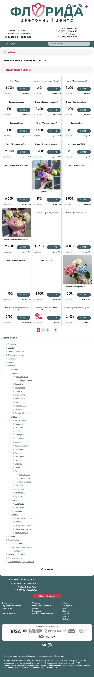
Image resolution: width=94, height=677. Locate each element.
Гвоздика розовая (16, 102)
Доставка (12, 344)
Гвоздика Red (76, 123)
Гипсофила (19, 435)
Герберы (18, 431)
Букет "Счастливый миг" (77, 102)
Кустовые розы (21, 445)
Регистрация (16, 551)
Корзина (11, 536)
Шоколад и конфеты (23, 529)
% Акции (14, 369)
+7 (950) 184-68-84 (26, 590)
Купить (23, 89)
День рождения (25, 380)
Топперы (18, 522)
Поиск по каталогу (15, 558)
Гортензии (19, 438)
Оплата (11, 347)
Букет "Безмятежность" (77, 81)
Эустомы (18, 496)
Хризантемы (20, 493)
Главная (11, 362)
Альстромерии (21, 420)
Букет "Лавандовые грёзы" (46, 102)
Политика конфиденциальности (21, 561)
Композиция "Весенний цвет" (76, 308)
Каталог (11, 366)
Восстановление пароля (21, 547)
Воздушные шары (22, 525)
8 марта (18, 391)
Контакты (12, 358)
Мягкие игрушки (21, 533)
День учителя (20, 406)
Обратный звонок (47, 596)
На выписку (19, 409)
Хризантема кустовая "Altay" (46, 81)
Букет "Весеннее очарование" (16, 239)
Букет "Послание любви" (16, 144)
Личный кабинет (14, 540)
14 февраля (20, 387)
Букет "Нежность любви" (77, 213)
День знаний (20, 402)
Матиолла (19, 456)
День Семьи (20, 398)
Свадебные (19, 384)
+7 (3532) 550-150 (26, 587)
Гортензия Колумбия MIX (77, 287)
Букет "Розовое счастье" (46, 123)
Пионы (18, 467)
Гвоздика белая (16, 123)
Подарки (14, 514)
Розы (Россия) (24, 478)
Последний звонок (22, 413)
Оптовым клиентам (16, 355)
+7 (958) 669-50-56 (67, 36)
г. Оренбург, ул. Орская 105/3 (18, 33)
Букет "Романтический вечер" (16, 165)
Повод (14, 373)
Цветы (14, 416)
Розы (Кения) (24, 474)
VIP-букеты (19, 503)
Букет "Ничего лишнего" (16, 260)
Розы (17, 471)
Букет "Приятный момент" (46, 144)
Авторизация (16, 543)
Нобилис (18, 460)
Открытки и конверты (24, 518)
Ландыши (19, 449)
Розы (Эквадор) (25, 482)
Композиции (16, 511)
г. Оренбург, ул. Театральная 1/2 (19, 31)
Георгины (19, 427)
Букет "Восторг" (17, 81)
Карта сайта (8, 613)
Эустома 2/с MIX (47, 192)
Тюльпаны (19, 489)
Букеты (14, 500)
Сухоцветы (19, 507)
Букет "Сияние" (46, 260)
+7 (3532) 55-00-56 (67, 31)
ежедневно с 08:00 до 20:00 (18, 37)
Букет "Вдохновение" (77, 165)
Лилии (17, 453)
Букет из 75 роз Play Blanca (46, 213)
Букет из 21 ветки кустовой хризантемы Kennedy (16, 309)
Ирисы (17, 442)
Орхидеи (18, 464)
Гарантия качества (16, 351)
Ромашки (19, 485)
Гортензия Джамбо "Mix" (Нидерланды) (46, 309)
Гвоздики (19, 424)
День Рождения (21, 377)
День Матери (20, 395)
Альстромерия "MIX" (77, 144)
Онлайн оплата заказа (17, 554)
